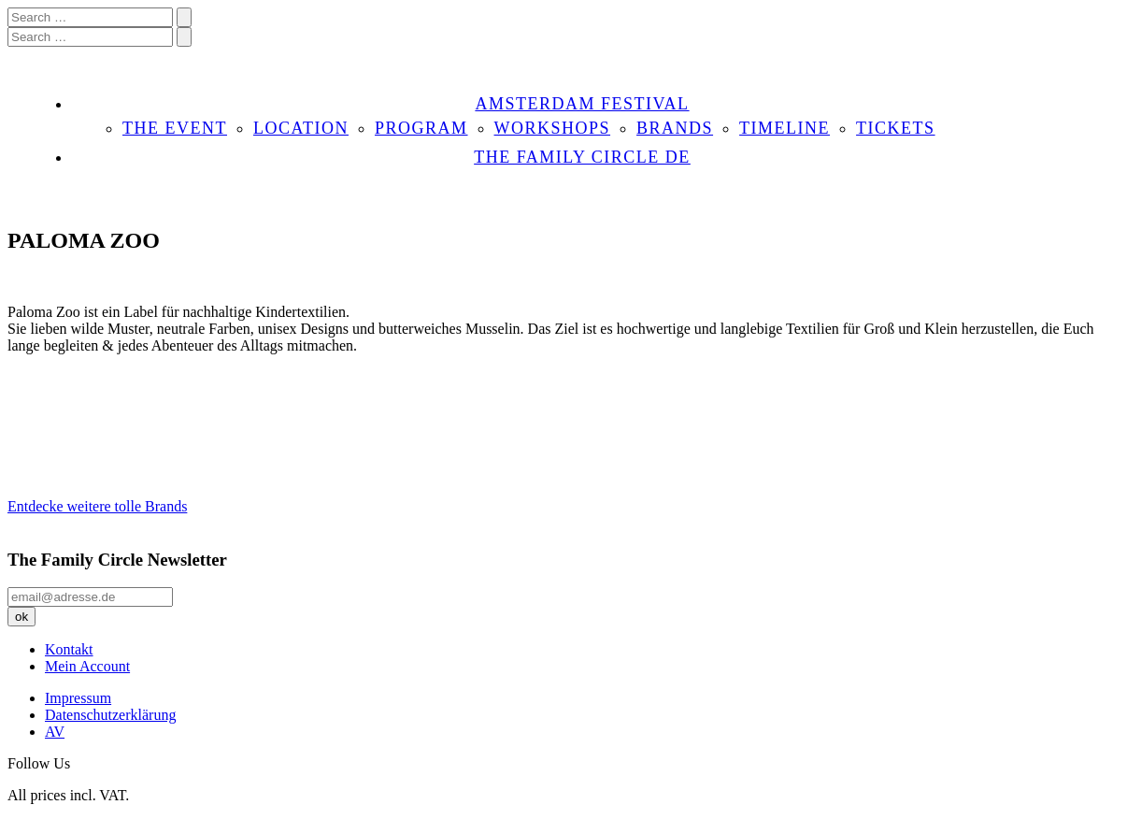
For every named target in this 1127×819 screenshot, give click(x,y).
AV (54, 732)
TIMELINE (784, 128)
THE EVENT (174, 128)
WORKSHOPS (552, 128)
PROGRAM (421, 128)
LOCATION (301, 128)
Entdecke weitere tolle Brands (97, 506)
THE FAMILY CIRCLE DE (582, 157)
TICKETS (895, 128)
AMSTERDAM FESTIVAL (582, 103)
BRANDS (674, 128)
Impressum (78, 698)
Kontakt (69, 649)
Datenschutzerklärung (110, 715)
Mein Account (87, 666)
